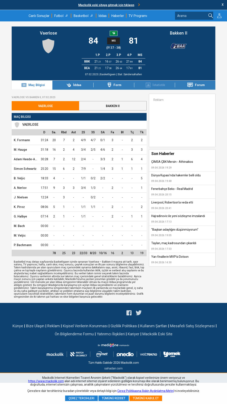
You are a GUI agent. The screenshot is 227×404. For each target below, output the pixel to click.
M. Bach (19, 226)
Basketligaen (108, 74)
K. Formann (22, 140)
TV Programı (138, 16)
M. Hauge (20, 149)
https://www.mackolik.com (46, 381)
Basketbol (80, 16)
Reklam (53, 326)
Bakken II (178, 33)
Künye (18, 326)
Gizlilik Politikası (124, 326)
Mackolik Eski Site (157, 334)
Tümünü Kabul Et (146, 398)
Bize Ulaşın (35, 326)
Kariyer (133, 334)
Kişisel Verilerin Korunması (85, 326)
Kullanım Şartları (153, 326)
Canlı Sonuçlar (39, 16)
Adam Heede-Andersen (30, 159)
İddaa (102, 16)
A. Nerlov (20, 187)
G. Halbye (20, 216)
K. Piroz (19, 207)
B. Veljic (19, 178)
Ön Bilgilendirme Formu (74, 334)
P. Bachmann (23, 245)
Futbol (58, 16)
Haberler (117, 16)
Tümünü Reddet (113, 398)
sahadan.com (113, 368)
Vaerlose (48, 33)
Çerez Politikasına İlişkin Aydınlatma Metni (145, 391)
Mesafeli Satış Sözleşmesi (192, 326)
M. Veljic (20, 235)
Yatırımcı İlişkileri (111, 334)
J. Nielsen (21, 197)
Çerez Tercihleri (81, 398)
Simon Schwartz (25, 168)
